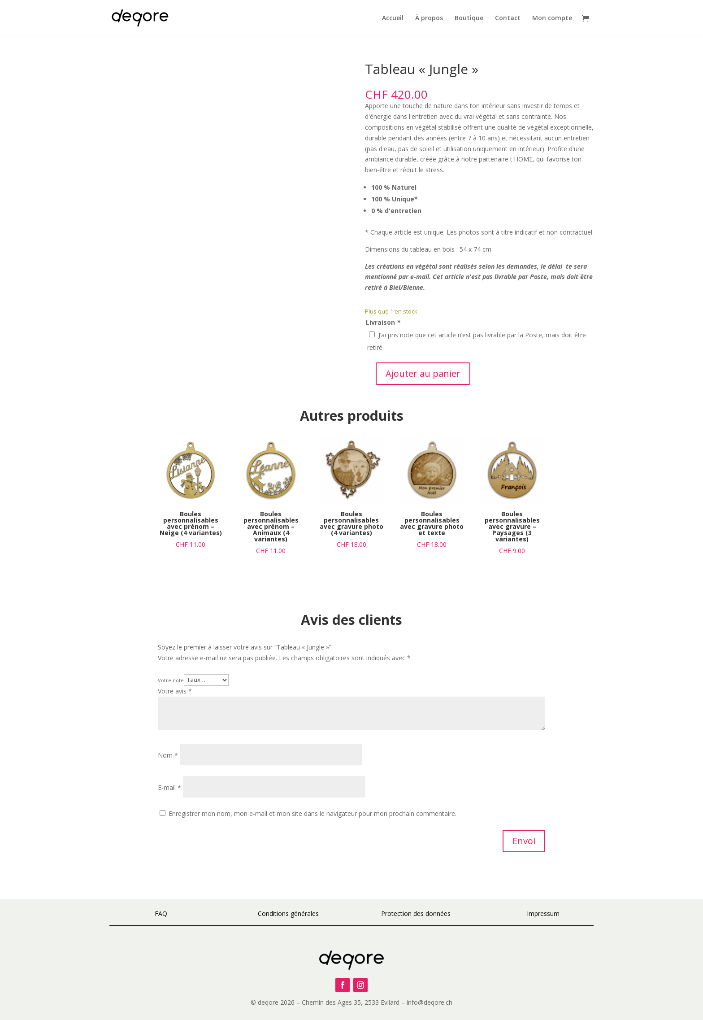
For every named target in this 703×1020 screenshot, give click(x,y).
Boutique (469, 18)
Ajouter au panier (423, 373)
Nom (168, 755)
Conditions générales (288, 913)
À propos (429, 18)
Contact (508, 18)
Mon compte (552, 18)
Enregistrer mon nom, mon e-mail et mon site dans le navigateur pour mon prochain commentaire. (312, 813)
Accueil (393, 18)
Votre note (171, 679)
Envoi (523, 841)
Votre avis (175, 691)
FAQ (161, 913)
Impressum (543, 913)
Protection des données (416, 913)
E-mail (169, 787)
